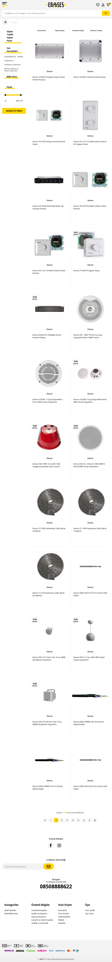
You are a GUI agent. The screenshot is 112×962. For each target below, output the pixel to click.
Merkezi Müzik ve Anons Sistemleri (11, 70)
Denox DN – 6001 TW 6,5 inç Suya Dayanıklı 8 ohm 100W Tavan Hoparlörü (88, 336)
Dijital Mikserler (11, 913)
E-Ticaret (47, 959)
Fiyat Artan (41, 30)
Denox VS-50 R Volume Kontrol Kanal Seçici (49, 142)
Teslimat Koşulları (39, 910)
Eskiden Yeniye (96, 30)
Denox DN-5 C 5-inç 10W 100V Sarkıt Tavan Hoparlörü (89, 658)
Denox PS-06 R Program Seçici (87, 270)
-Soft (41, 959)
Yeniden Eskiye (78, 30)
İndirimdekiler (64, 916)
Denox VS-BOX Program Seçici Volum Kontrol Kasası (49, 78)
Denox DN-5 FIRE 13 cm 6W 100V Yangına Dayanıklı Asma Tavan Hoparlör (46, 465)
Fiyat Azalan (60, 30)
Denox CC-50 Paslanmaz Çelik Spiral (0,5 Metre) (48, 594)
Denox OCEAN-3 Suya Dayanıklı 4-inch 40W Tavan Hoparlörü (90, 400)
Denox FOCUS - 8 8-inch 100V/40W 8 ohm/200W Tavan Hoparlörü (89, 465)
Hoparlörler (9, 60)
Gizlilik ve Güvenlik (39, 923)
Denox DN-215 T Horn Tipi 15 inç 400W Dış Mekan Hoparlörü (49, 658)
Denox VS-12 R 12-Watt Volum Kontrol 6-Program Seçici (90, 142)
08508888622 (56, 886)
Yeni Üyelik (90, 910)
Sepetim (61, 923)
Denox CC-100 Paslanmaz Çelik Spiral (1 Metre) (90, 529)
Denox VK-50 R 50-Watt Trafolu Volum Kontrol (90, 207)
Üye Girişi (89, 913)
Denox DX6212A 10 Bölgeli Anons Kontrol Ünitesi (47, 336)
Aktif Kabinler (10, 910)
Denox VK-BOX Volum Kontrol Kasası (90, 77)
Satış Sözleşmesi (38, 916)
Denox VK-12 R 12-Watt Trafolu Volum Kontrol (49, 271)
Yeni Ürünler (63, 913)
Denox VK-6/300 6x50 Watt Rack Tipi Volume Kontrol (48, 207)
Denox (14, 22)
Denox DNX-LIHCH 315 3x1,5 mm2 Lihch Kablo (90, 594)
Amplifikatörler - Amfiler (14, 56)
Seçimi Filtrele (14, 110)
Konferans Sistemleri (13, 64)
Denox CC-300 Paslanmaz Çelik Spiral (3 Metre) (49, 529)
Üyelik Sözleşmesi (39, 913)
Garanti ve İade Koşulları (42, 920)
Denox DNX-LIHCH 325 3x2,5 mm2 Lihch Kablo (90, 787)
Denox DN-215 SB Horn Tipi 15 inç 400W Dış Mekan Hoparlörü (47, 723)
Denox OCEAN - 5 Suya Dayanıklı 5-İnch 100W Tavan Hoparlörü (48, 400)
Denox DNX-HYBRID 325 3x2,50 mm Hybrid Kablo (89, 723)
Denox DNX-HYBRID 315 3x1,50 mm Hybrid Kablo (48, 787)
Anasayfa (62, 910)
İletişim (61, 920)
